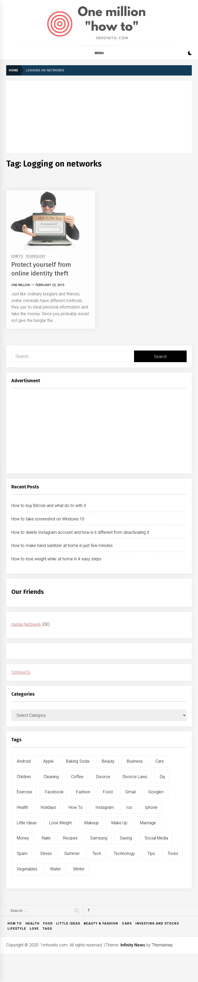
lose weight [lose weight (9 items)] (60, 822)
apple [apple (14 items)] (48, 761)
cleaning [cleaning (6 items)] (51, 776)
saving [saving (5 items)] (126, 838)
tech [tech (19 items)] (96, 853)
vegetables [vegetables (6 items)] (27, 869)
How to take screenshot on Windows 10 (47, 519)
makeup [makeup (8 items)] (91, 822)
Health (32, 923)
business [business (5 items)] (135, 761)
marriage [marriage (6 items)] (148, 822)
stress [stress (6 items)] (46, 853)
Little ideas (68, 923)
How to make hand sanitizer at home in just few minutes (62, 545)
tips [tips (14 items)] (151, 853)
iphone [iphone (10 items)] (151, 807)
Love (34, 928)
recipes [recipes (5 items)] (70, 838)
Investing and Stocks (157, 923)
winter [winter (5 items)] (79, 869)
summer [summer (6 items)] (72, 853)
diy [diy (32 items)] (162, 776)
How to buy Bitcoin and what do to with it (48, 505)
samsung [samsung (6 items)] (98, 838)
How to (14, 923)
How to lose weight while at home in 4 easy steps (56, 558)
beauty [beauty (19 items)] (108, 761)
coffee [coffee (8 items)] (77, 776)
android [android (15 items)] (24, 761)
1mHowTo (20, 672)
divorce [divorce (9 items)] (103, 776)
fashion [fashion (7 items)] (83, 791)
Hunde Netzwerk (26, 624)
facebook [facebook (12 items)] (54, 791)
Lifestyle (16, 928)
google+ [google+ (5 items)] (156, 791)
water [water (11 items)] (55, 869)
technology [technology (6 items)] (124, 853)
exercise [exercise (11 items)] (24, 791)
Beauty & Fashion (101, 923)
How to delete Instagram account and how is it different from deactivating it (80, 532)
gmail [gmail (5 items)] (130, 791)
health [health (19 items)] (22, 807)
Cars (127, 923)
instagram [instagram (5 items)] (104, 807)
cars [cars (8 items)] (159, 761)
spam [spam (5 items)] (22, 853)
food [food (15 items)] (108, 791)
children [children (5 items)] (24, 776)
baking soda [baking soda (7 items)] (77, 761)
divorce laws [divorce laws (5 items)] (135, 776)
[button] (190, 53)
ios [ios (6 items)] (129, 807)
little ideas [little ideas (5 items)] (27, 822)
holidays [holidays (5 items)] (48, 807)
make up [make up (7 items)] (119, 822)
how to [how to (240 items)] (75, 807)
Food (48, 923)
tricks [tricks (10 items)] (173, 853)
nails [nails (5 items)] (46, 838)
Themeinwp (162, 945)
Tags (47, 928)
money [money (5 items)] (23, 838)
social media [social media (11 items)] (156, 838)
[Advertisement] (99, 117)
